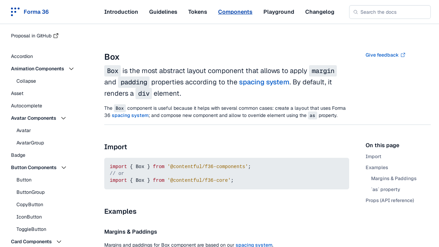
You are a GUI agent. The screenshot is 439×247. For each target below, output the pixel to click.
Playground (278, 11)
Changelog (319, 11)
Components (235, 11)
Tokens (197, 11)
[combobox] (390, 12)
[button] (48, 68)
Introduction (121, 11)
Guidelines (163, 11)
